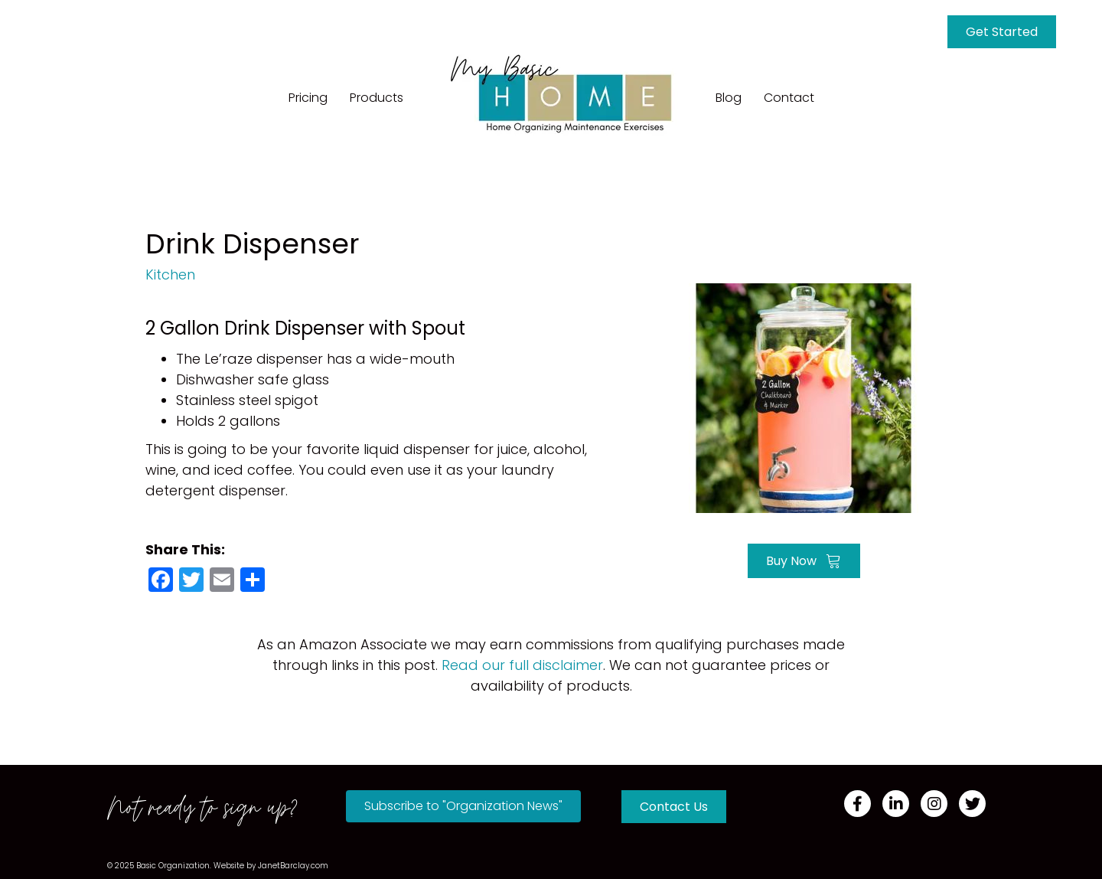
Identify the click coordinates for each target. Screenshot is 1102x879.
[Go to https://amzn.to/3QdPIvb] (803, 396)
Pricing (308, 97)
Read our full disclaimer (522, 665)
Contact (789, 97)
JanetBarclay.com (293, 865)
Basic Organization (173, 865)
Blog (729, 97)
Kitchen (170, 274)
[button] (463, 806)
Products (376, 97)
